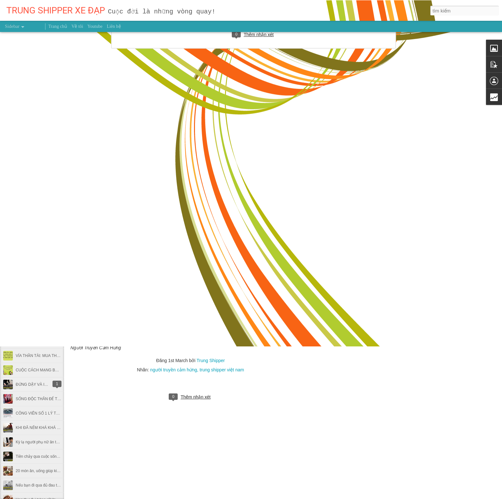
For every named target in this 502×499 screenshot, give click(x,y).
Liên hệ (114, 26)
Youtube (94, 26)
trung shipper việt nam (221, 369)
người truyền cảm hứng (173, 369)
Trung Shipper (211, 360)
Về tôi (77, 26)
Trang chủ (57, 26)
